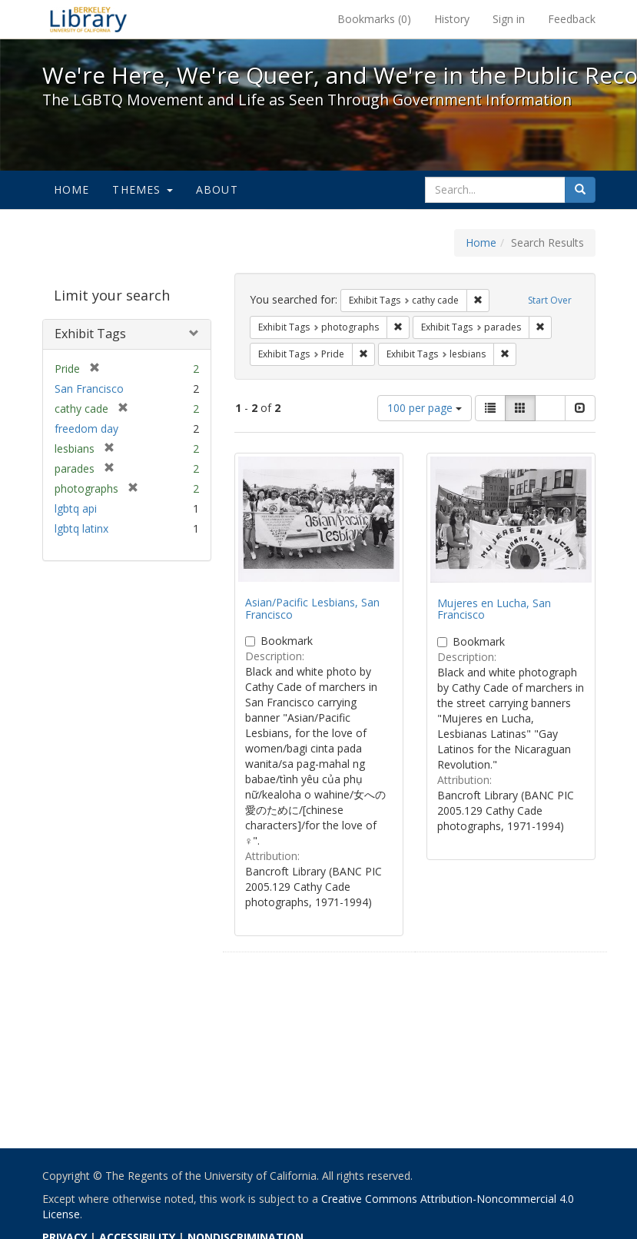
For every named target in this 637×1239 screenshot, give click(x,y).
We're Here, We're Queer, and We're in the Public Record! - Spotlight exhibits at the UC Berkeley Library (88, 19)
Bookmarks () (374, 19)
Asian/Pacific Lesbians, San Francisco (312, 608)
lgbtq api (76, 508)
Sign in (509, 19)
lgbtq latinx (81, 528)
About (217, 189)
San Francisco (89, 388)
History (451, 19)
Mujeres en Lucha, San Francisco (494, 609)
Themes (142, 189)
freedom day (86, 428)
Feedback (572, 19)
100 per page (424, 407)
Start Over (550, 300)
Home (72, 189)
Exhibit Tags (90, 333)
